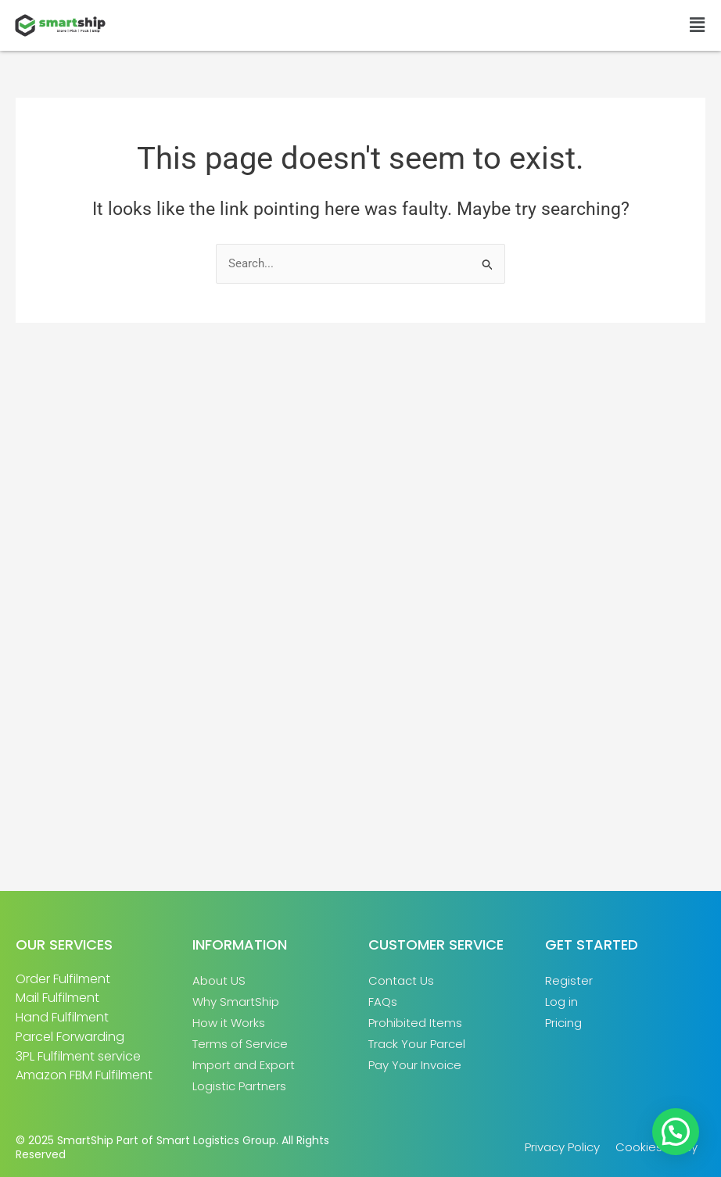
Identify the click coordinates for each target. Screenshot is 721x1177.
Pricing (563, 1022)
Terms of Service (240, 1044)
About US (219, 980)
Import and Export (243, 1065)
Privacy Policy (562, 1147)
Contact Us (401, 980)
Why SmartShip (235, 1001)
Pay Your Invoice (414, 1065)
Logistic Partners (239, 1086)
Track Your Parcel (416, 1044)
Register (569, 980)
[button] (697, 25)
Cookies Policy (656, 1147)
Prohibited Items (415, 1022)
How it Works (228, 1022)
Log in (561, 1001)
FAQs (382, 1001)
